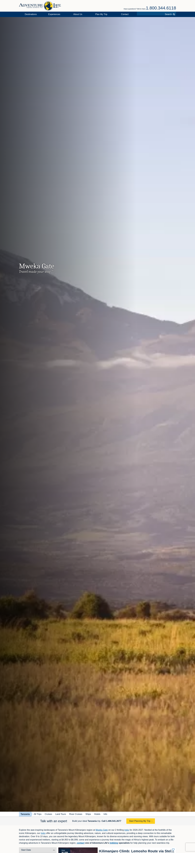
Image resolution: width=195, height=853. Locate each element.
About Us (77, 14)
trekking (114, 843)
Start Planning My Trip (139, 821)
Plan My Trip (101, 14)
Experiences (54, 14)
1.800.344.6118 (161, 8)
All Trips (37, 814)
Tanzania (25, 814)
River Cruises (75, 814)
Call (111, 821)
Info (105, 814)
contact (80, 843)
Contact (125, 14)
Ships (88, 814)
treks (126, 830)
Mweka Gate (102, 830)
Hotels (97, 814)
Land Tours (60, 814)
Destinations (31, 14)
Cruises (48, 814)
